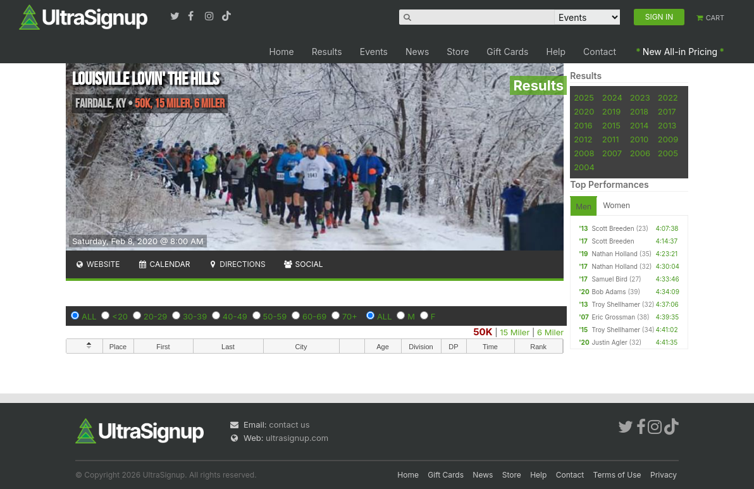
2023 (640, 97)
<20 (120, 316)
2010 (639, 139)
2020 (584, 111)
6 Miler (550, 332)
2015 (611, 125)
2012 (583, 139)
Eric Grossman (613, 317)
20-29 (156, 316)
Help (556, 51)
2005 (668, 153)
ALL (89, 316)
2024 (612, 97)
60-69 (314, 316)
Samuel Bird (609, 279)
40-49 (235, 316)
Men (583, 206)
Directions (236, 264)
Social (303, 264)
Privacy (663, 475)
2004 (584, 167)
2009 (668, 139)
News (417, 51)
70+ (349, 316)
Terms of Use (617, 475)
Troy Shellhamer (615, 304)
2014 (639, 125)
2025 (584, 97)
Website (97, 264)
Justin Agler (609, 342)
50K (482, 332)
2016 (583, 125)
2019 (611, 111)
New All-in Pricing (680, 51)
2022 (668, 97)
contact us (289, 424)
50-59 (275, 316)
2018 (639, 111)
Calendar (164, 264)
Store (458, 51)
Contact (599, 51)
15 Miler (514, 332)
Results (327, 51)
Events (374, 51)
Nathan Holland (614, 253)
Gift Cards (507, 51)
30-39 (195, 316)
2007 (612, 153)
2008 (584, 153)
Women (616, 205)
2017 (667, 111)
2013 (667, 125)
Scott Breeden (612, 228)
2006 (640, 153)
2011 (610, 139)
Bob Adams (608, 291)
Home (281, 51)
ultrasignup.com (297, 438)
